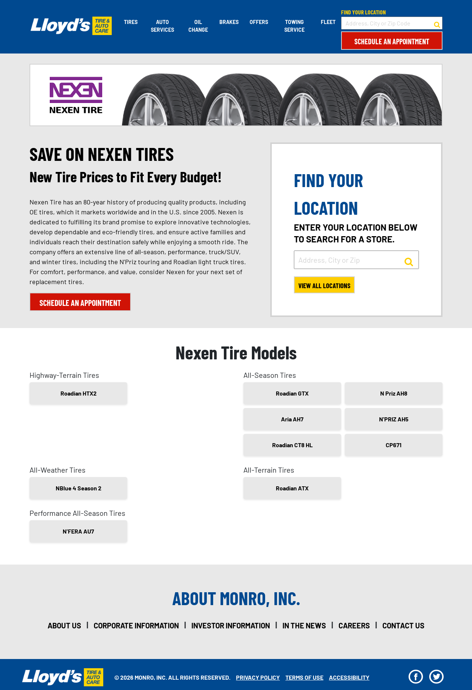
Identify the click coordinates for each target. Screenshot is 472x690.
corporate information (136, 626)
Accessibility (349, 678)
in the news (304, 626)
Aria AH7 (292, 420)
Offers (258, 22)
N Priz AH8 (393, 394)
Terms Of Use (304, 678)
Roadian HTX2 (78, 394)
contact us (403, 626)
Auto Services (161, 26)
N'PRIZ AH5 (394, 420)
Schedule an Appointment (391, 41)
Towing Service (294, 26)
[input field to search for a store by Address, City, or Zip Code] (391, 23)
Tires (129, 22)
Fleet (328, 22)
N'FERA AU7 (78, 532)
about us (64, 626)
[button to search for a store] (437, 23)
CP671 (394, 446)
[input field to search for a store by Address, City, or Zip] (356, 260)
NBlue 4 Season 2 (78, 489)
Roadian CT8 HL (292, 446)
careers (354, 626)
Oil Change (197, 26)
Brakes (228, 22)
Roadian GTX (292, 394)
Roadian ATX (292, 489)
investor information (230, 626)
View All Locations (326, 286)
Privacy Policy (258, 678)
